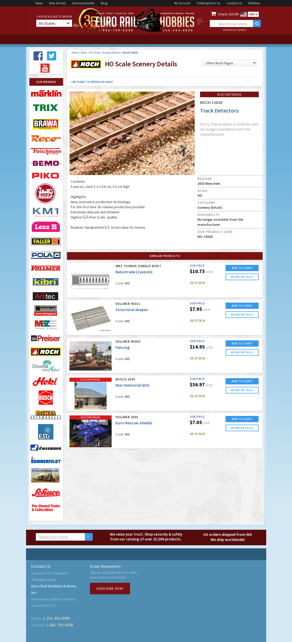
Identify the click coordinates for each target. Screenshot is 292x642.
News (39, 3)
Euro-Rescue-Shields (133, 422)
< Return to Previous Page (91, 82)
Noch (84, 52)
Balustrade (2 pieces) (134, 271)
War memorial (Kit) (132, 385)
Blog (104, 3)
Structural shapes (131, 309)
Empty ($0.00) (228, 14)
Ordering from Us (208, 3)
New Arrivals (57, 3)
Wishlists (254, 3)
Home (75, 52)
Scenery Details (111, 52)
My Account (182, 3)
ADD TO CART (242, 268)
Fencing (122, 347)
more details (242, 277)
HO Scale (94, 52)
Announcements (83, 3)
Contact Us (234, 3)
